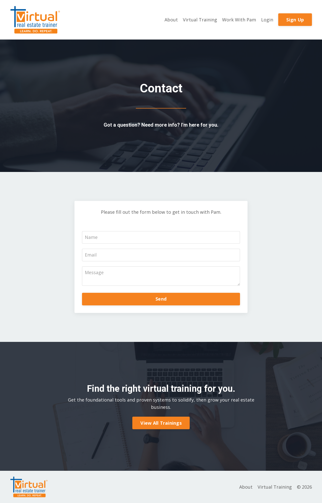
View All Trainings (161, 423)
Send (161, 299)
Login (267, 20)
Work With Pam (239, 20)
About (171, 20)
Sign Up (295, 20)
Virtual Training (200, 20)
